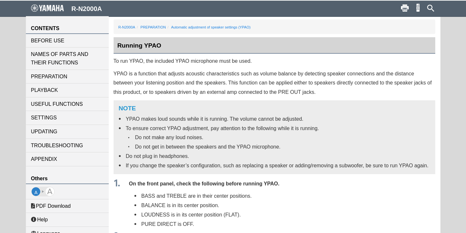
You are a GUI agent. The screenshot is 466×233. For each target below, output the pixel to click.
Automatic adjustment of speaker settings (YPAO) (210, 27)
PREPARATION (49, 76)
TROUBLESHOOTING (57, 145)
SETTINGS (44, 117)
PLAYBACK (44, 90)
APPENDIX (44, 159)
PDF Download (51, 206)
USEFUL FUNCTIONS (57, 104)
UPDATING (44, 131)
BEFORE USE (47, 40)
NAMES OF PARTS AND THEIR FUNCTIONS (59, 58)
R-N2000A (126, 27)
